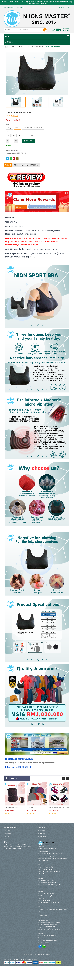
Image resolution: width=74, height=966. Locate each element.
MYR (22, 7)
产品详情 (8, 165)
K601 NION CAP (31, 807)
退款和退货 (43, 837)
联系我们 (42, 831)
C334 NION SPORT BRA (53, 47)
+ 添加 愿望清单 (12, 116)
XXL (32, 135)
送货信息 (42, 834)
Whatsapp (44, 946)
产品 (35, 954)
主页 (6, 47)
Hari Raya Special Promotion (12, 845)
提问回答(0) (34, 165)
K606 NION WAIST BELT (12, 807)
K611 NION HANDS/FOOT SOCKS (59, 807)
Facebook (40, 946)
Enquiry (24, 165)
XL (25, 135)
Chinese (10, 7)
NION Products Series (18, 47)
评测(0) (16, 165)
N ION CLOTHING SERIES (35, 47)
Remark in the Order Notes (33, 128)
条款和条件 (8, 834)
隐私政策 (7, 837)
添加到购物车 (30, 141)
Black (17, 128)
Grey (9, 128)
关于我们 (7, 831)
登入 (69, 7)
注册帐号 (61, 7)
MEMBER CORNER (17, 848)
